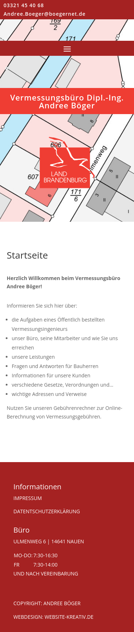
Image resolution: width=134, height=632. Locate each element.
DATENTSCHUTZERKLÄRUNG (47, 511)
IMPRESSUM (28, 498)
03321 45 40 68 (24, 5)
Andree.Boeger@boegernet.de (44, 13)
